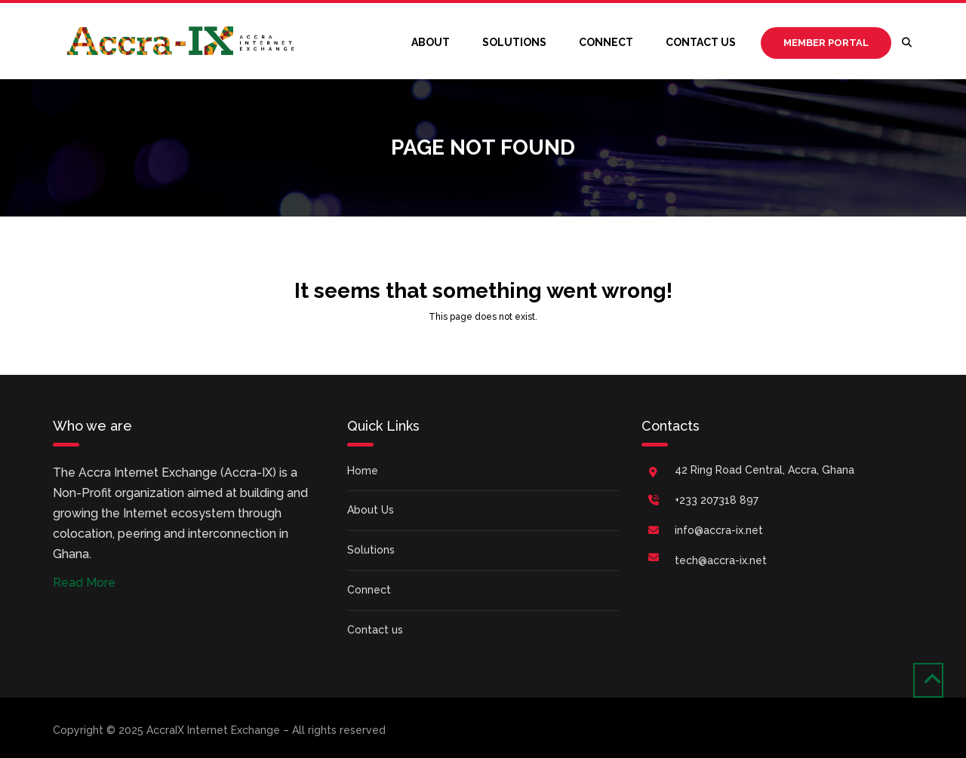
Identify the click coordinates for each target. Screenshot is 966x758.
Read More (84, 582)
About (430, 42)
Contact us (701, 42)
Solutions (514, 42)
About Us (370, 510)
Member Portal (826, 42)
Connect (606, 42)
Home (362, 471)
